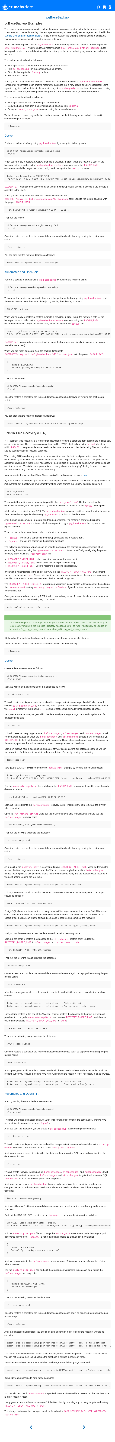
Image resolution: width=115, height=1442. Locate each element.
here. (85, 475)
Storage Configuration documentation (22, 35)
